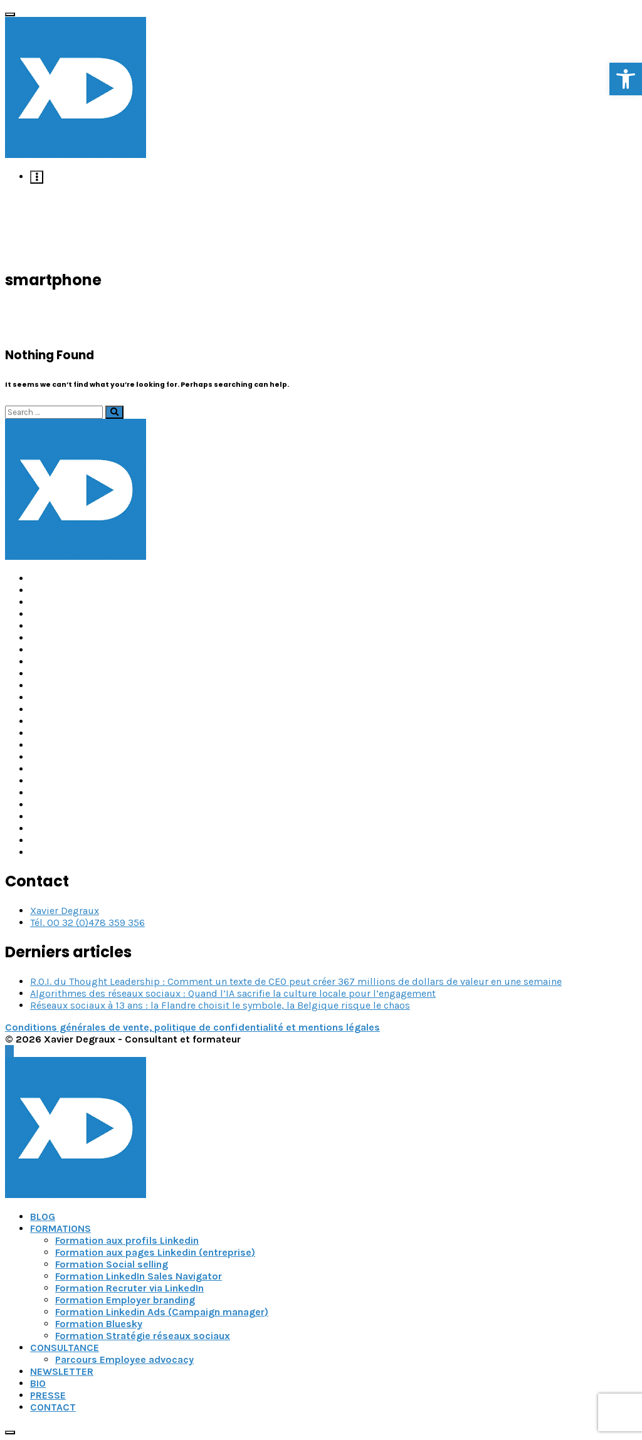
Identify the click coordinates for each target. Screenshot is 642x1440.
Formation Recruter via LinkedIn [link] (129, 1288)
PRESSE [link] (48, 1395)
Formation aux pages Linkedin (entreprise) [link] (155, 1252)
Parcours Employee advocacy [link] (124, 1359)
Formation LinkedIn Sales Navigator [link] (138, 1276)
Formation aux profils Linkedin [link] (127, 1240)
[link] (625, 79)
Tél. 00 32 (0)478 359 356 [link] (87, 922)
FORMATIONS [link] (60, 1228)
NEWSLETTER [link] (61, 1371)
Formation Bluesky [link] (98, 1324)
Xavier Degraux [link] (64, 911)
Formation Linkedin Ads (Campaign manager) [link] (161, 1312)
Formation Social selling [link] (111, 1264)
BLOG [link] (42, 1216)
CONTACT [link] (53, 1407)
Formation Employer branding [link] (125, 1300)
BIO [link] (38, 1383)
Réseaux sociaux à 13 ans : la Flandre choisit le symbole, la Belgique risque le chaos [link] (220, 1005)
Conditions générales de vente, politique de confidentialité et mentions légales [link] (192, 1027)
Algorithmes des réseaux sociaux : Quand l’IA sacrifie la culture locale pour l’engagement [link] (233, 993)
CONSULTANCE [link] (64, 1347)
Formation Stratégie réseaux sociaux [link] (142, 1336)
